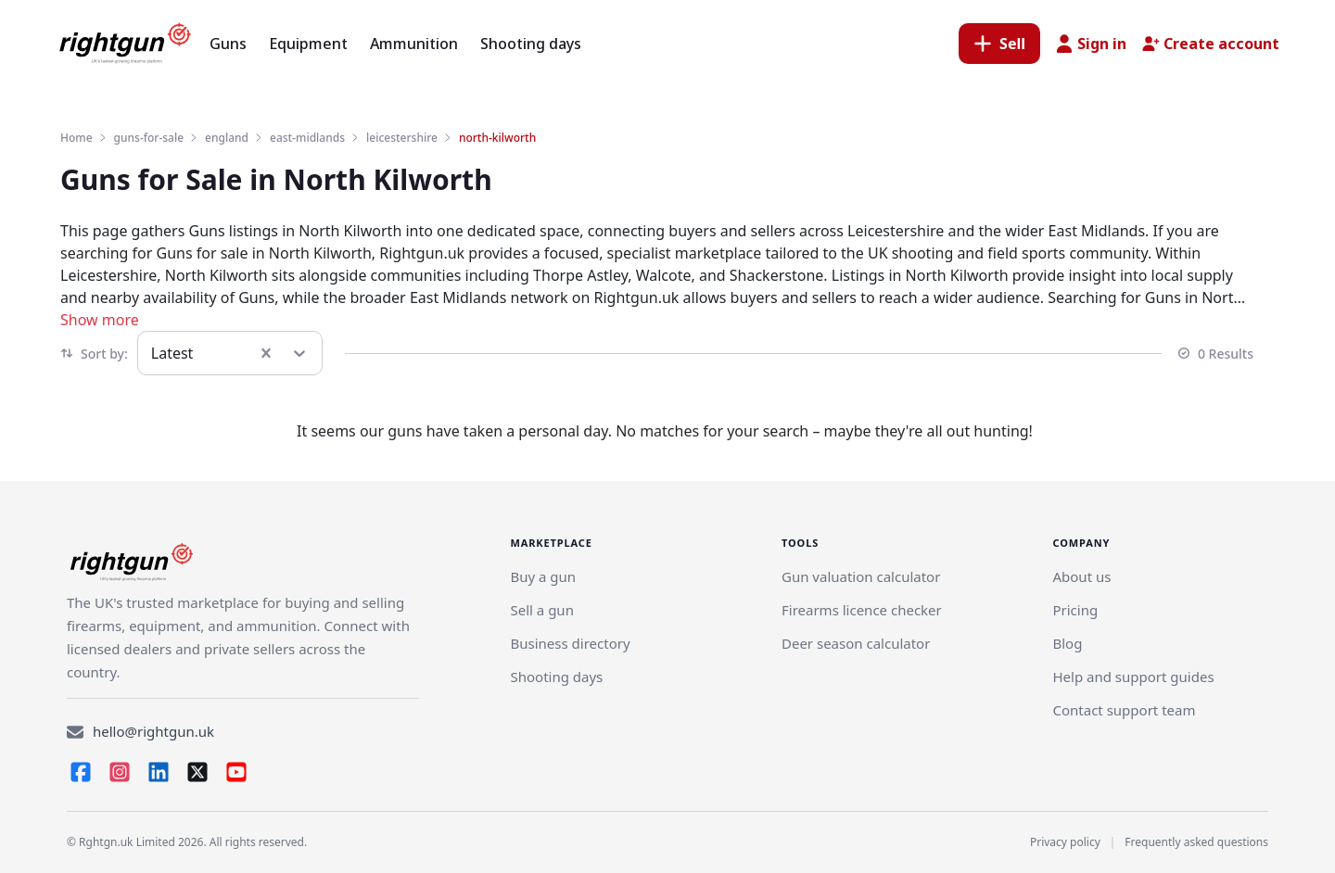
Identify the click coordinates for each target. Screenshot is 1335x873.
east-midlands (307, 138)
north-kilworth (497, 138)
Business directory (569, 643)
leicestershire (402, 138)
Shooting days (556, 676)
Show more (99, 320)
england (226, 138)
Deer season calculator (856, 643)
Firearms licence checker (862, 610)
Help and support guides (1133, 676)
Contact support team (1123, 710)
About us (1081, 576)
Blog (1067, 643)
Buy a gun (543, 576)
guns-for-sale (149, 138)
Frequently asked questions (1196, 842)
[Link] (541, 610)
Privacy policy (1065, 842)
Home (76, 138)
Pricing (1075, 610)
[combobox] (153, 353)
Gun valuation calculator (861, 576)
